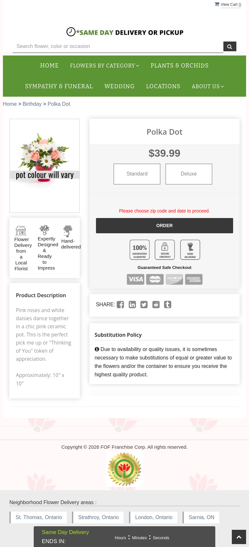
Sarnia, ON (201, 517)
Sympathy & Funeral (59, 86)
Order (164, 225)
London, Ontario (153, 517)
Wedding (119, 86)
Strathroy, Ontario (98, 517)
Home (49, 65)
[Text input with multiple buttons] (118, 46)
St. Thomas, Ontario (39, 517)
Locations (163, 86)
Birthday (32, 104)
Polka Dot (59, 104)
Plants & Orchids (180, 65)
